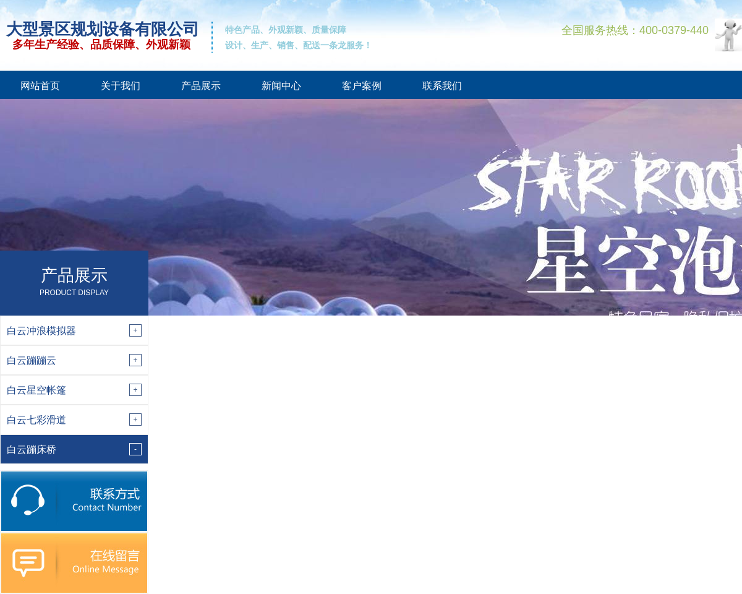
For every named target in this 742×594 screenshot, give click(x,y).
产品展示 (201, 85)
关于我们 (120, 85)
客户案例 (362, 85)
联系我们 (442, 85)
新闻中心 (281, 85)
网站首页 (40, 85)
